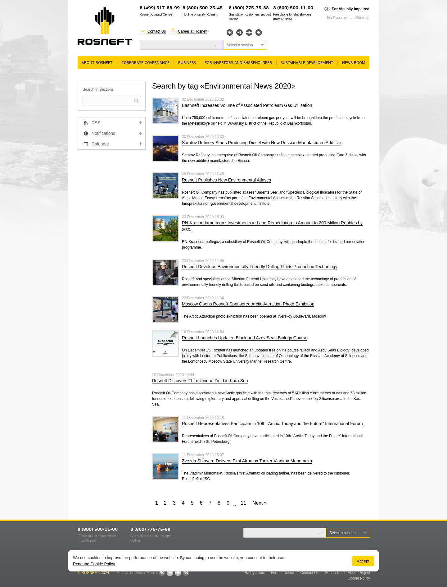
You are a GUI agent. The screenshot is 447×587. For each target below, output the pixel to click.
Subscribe (333, 573)
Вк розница (258, 33)
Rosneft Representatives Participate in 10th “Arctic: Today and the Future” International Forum (272, 423)
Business (187, 63)
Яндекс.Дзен (249, 32)
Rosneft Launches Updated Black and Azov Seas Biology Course (244, 337)
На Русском (337, 18)
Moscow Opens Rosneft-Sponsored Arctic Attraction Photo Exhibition (248, 303)
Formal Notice (282, 573)
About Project (359, 573)
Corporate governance (145, 63)
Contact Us (156, 31)
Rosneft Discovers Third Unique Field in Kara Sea (200, 380)
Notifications (103, 133)
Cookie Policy (358, 578)
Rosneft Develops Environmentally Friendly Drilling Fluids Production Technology (259, 266)
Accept (363, 561)
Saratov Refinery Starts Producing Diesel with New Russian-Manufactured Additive (261, 142)
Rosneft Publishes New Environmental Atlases (226, 179)
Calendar (100, 143)
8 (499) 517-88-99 (160, 8)
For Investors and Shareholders (238, 63)
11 (243, 503)
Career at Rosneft (192, 31)
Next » (259, 503)
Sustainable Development (307, 63)
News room (353, 63)
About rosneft (97, 63)
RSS (96, 122)
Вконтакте (230, 32)
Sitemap (362, 18)
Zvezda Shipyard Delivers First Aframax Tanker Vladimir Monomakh (247, 460)
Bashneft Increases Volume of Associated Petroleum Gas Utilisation (247, 105)
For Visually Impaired (350, 9)
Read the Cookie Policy (94, 564)
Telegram (239, 32)
